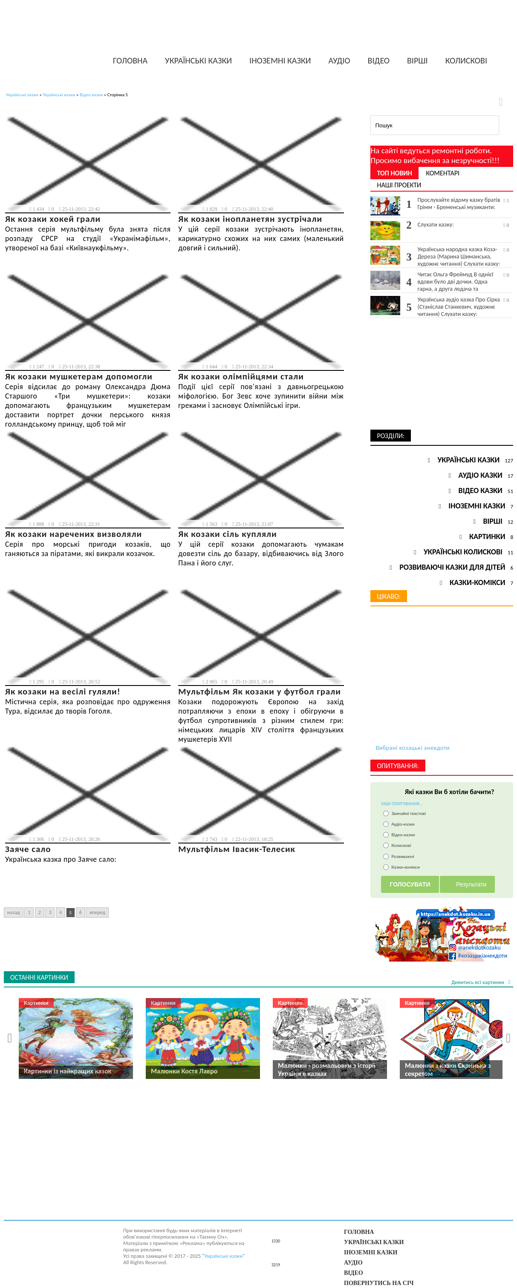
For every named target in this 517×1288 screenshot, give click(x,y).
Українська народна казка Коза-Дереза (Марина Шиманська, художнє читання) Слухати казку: (463, 256)
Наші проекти (399, 185)
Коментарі (442, 173)
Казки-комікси (477, 582)
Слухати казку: (463, 224)
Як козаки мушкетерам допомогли (79, 376)
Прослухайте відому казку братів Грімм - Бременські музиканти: (463, 203)
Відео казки (91, 95)
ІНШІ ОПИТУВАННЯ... (401, 803)
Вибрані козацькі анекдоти (412, 748)
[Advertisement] (441, 376)
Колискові (466, 60)
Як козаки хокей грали (53, 218)
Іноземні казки (280, 60)
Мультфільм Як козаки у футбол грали (259, 691)
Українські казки (198, 60)
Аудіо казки (481, 475)
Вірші (417, 60)
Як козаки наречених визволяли (73, 533)
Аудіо (339, 60)
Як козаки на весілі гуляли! (63, 691)
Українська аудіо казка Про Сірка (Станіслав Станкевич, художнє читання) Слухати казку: (463, 307)
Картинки (487, 536)
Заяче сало (28, 849)
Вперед (97, 912)
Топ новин (394, 173)
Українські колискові (463, 552)
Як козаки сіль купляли (227, 533)
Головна (130, 60)
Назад (13, 912)
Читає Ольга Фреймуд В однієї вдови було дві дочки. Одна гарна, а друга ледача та (463, 282)
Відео (379, 60)
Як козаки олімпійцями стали (241, 376)
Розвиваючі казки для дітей (452, 567)
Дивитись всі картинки (478, 982)
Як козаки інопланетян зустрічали (250, 218)
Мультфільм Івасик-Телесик (236, 849)
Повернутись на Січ (379, 1282)
